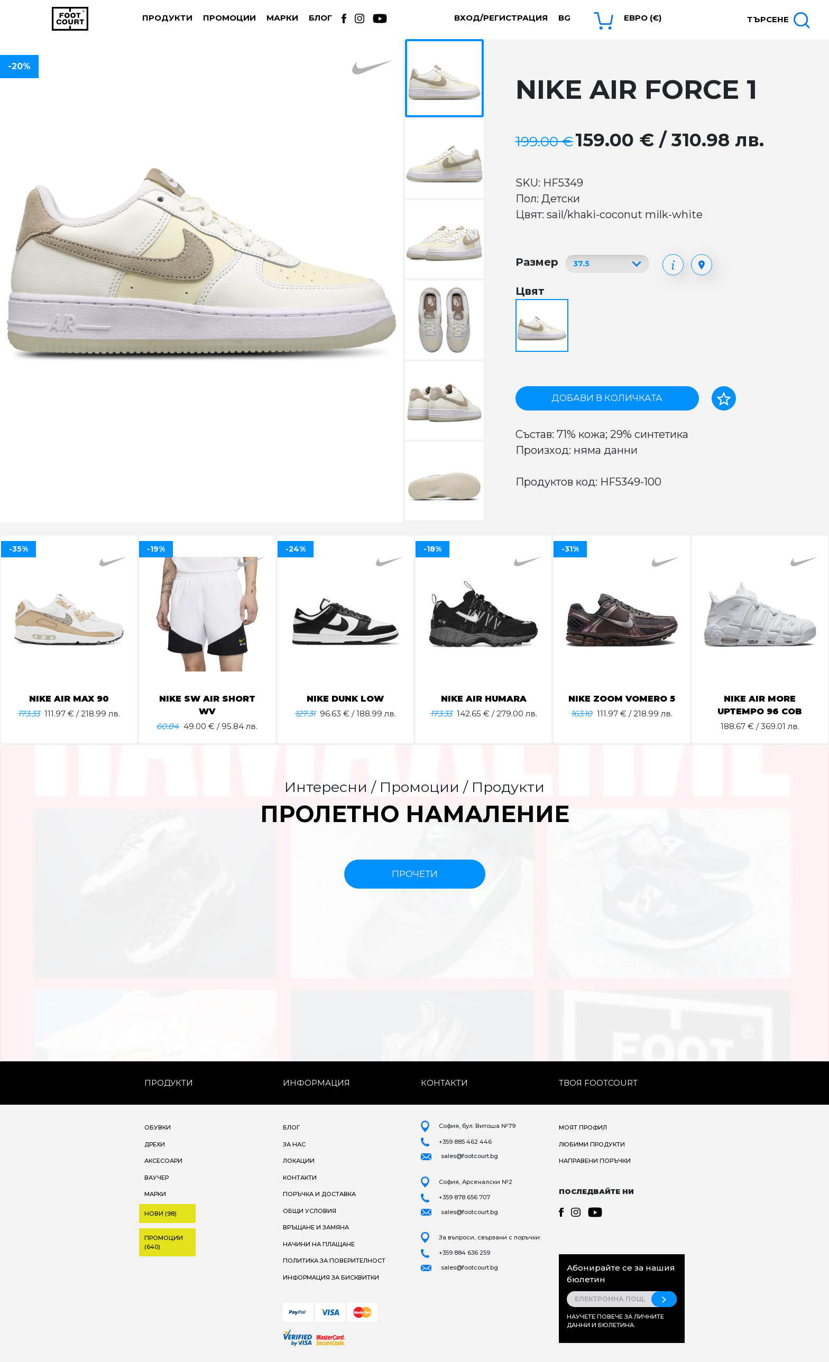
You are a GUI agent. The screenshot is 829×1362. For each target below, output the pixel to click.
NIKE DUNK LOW (345, 699)
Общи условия (309, 1211)
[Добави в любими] (724, 398)
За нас (294, 1144)
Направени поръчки (595, 1160)
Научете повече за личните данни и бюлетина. (615, 1321)
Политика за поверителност (334, 1260)
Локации (299, 1160)
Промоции (229, 18)
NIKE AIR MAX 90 (69, 699)
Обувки (157, 1127)
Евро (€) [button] (642, 18)
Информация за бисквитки (331, 1277)
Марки (282, 18)
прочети (415, 874)
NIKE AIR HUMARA (483, 699)
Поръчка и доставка (319, 1194)
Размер (536, 262)
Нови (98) (160, 1213)
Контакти (300, 1177)
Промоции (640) (163, 1242)
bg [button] (564, 18)
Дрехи (154, 1144)
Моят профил (583, 1127)
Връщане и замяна (316, 1227)
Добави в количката (606, 398)
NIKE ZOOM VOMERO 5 (621, 699)
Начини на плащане (319, 1244)
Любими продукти (592, 1144)
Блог (320, 18)
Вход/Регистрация (501, 18)
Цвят (530, 291)
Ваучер (156, 1177)
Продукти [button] (167, 18)
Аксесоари (163, 1160)
